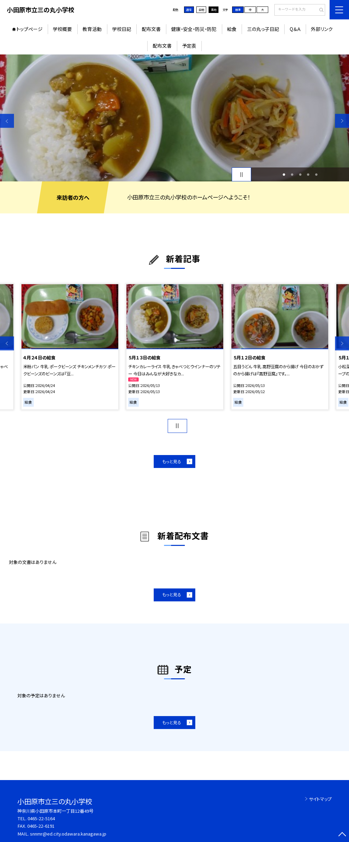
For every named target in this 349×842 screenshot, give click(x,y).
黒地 (213, 9)
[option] (174, 117)
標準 (238, 9)
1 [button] (284, 174)
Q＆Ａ (295, 29)
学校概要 (62, 29)
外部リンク (322, 29)
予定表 (189, 45)
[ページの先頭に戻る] (342, 835)
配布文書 (151, 29)
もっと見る (171, 461)
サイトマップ (320, 799)
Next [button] (342, 121)
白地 (201, 9)
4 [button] (308, 174)
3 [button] (300, 174)
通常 (189, 9)
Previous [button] (7, 121)
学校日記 (121, 29)
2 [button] (292, 174)
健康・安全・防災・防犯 (193, 29)
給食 (232, 29)
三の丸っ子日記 (263, 29)
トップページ (29, 29)
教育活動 (92, 29)
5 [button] (316, 174)
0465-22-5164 (41, 818)
